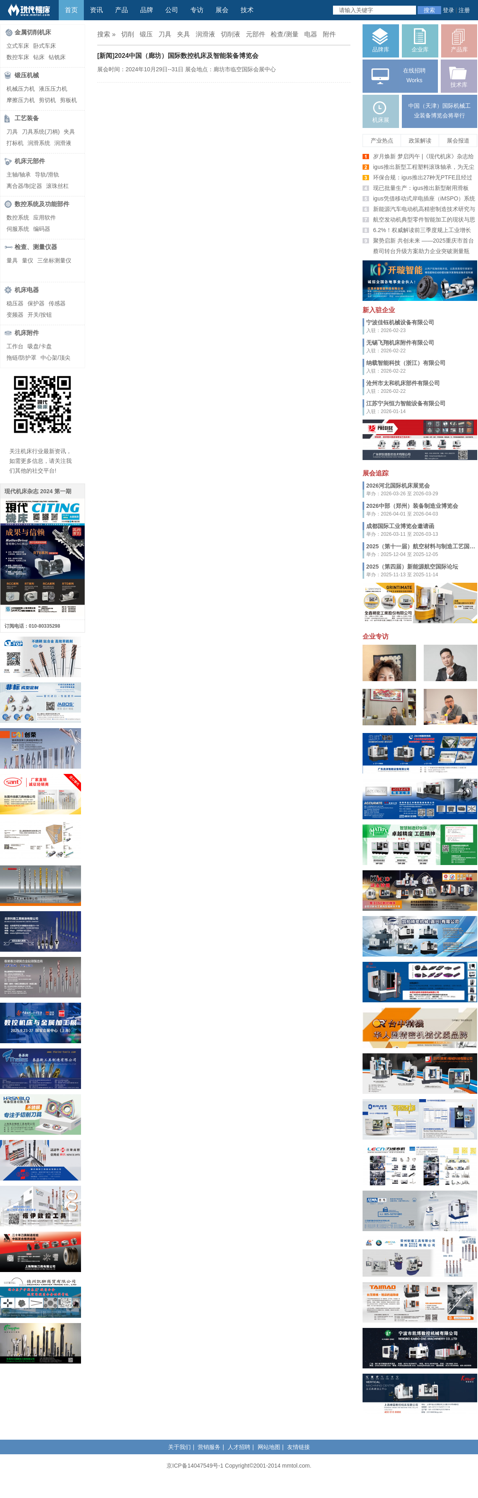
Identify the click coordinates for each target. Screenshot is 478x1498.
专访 (196, 9)
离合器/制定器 (24, 186)
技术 (247, 9)
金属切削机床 (33, 32)
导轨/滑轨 (47, 174)
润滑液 (62, 143)
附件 (329, 34)
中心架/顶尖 (55, 357)
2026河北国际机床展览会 (398, 485)
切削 (127, 34)
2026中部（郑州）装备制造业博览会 (412, 506)
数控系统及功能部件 (42, 203)
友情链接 (298, 1447)
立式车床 (17, 46)
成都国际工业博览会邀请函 (400, 526)
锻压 (146, 34)
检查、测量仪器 (36, 246)
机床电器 (27, 289)
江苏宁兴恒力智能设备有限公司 (406, 403)
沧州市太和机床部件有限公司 (403, 383)
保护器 (36, 303)
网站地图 (269, 1447)
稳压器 (14, 303)
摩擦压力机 (20, 100)
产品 (121, 9)
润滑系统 (39, 143)
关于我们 (179, 1447)
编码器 (41, 229)
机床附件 (27, 332)
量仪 (27, 260)
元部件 (255, 34)
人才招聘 (239, 1447)
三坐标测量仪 (54, 260)
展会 (222, 9)
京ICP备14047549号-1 (194, 1465)
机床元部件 (30, 161)
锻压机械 (27, 75)
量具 (12, 260)
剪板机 (68, 100)
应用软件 (44, 217)
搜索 (429, 10)
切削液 (230, 34)
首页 (71, 9)
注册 (464, 10)
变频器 (14, 314)
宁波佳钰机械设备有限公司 (400, 322)
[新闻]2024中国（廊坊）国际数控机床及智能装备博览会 (177, 55)
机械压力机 (20, 88)
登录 (448, 10)
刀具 (12, 131)
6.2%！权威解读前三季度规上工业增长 (422, 230)
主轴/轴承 (18, 174)
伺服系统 (17, 229)
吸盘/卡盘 (40, 346)
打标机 (14, 143)
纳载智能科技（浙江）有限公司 (406, 363)
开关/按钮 (40, 314)
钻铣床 (57, 57)
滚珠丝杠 (57, 186)
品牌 (146, 9)
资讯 (96, 9)
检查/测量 (284, 34)
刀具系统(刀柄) (41, 131)
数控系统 (17, 217)
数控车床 (17, 57)
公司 (171, 9)
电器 (310, 34)
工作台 (14, 346)
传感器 (57, 303)
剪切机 (47, 100)
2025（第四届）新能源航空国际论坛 (412, 566)
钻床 (39, 57)
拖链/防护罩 (21, 357)
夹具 (69, 131)
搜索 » (106, 34)
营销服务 (209, 1447)
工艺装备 (27, 118)
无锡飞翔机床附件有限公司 (400, 342)
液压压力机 (53, 88)
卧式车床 (44, 46)
